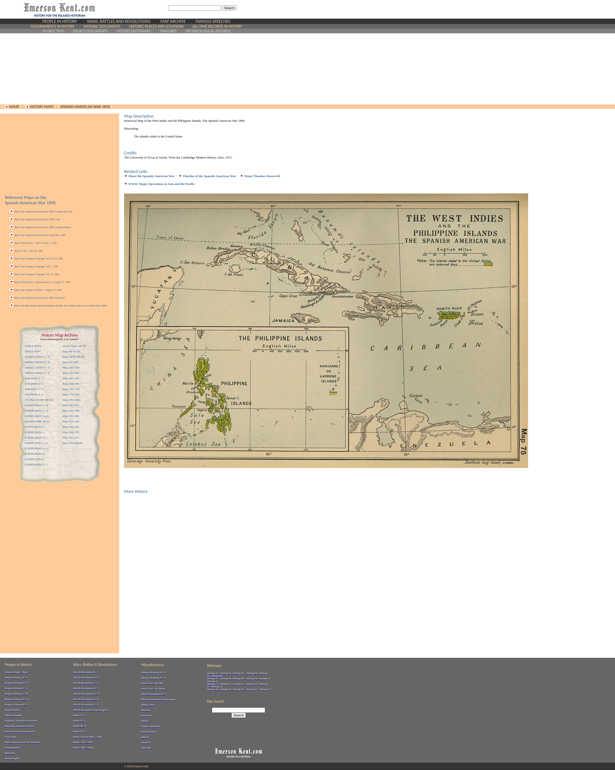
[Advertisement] (136, 69)
